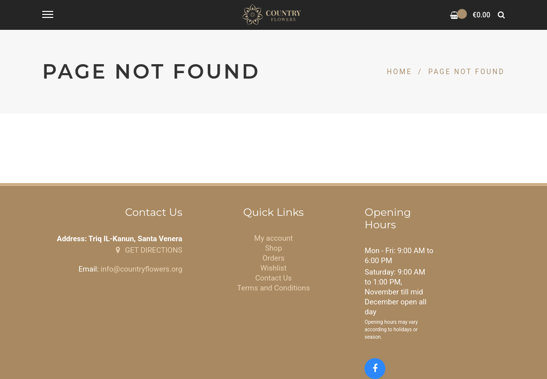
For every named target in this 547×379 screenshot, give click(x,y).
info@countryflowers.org (141, 269)
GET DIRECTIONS (149, 250)
